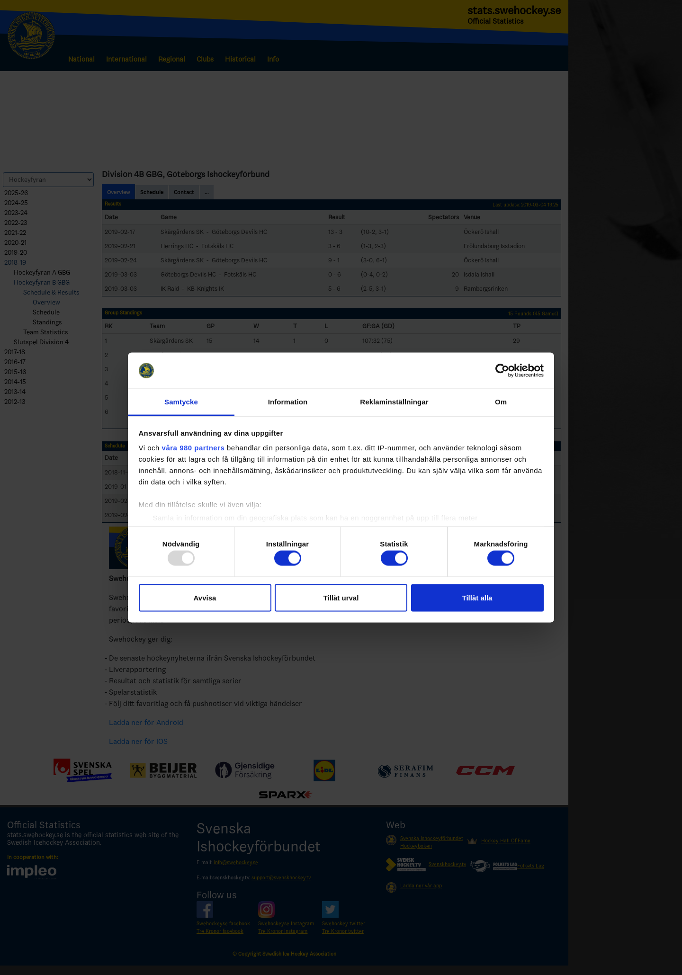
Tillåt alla (477, 597)
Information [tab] (288, 402)
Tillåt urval (341, 597)
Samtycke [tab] (181, 402)
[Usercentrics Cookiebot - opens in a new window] (502, 370)
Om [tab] (501, 402)
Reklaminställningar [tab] (394, 402)
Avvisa (205, 597)
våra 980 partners (193, 448)
